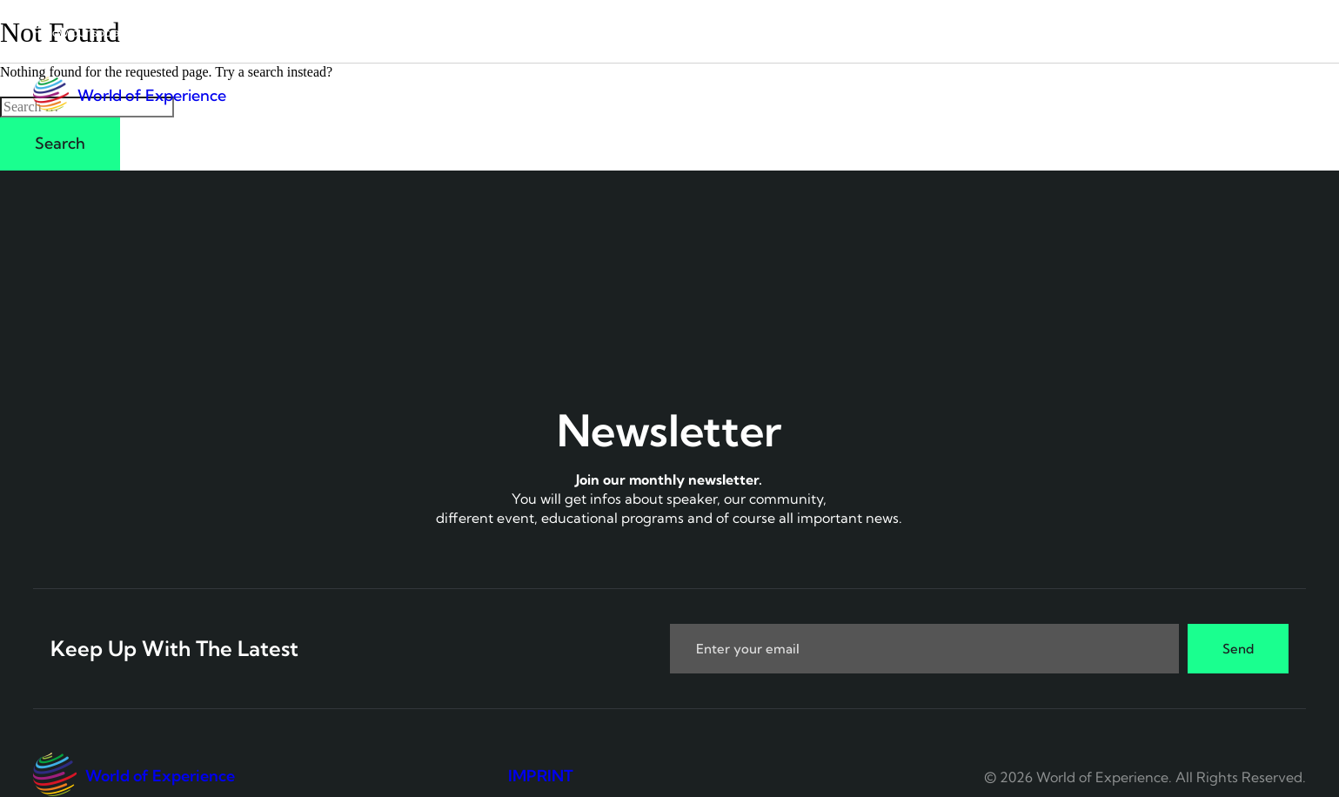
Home (739, 95)
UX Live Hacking (980, 95)
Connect (836, 95)
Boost (1195, 95)
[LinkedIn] (149, 31)
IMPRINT (540, 776)
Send (1238, 648)
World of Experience (151, 95)
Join (1283, 95)
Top (1107, 95)
